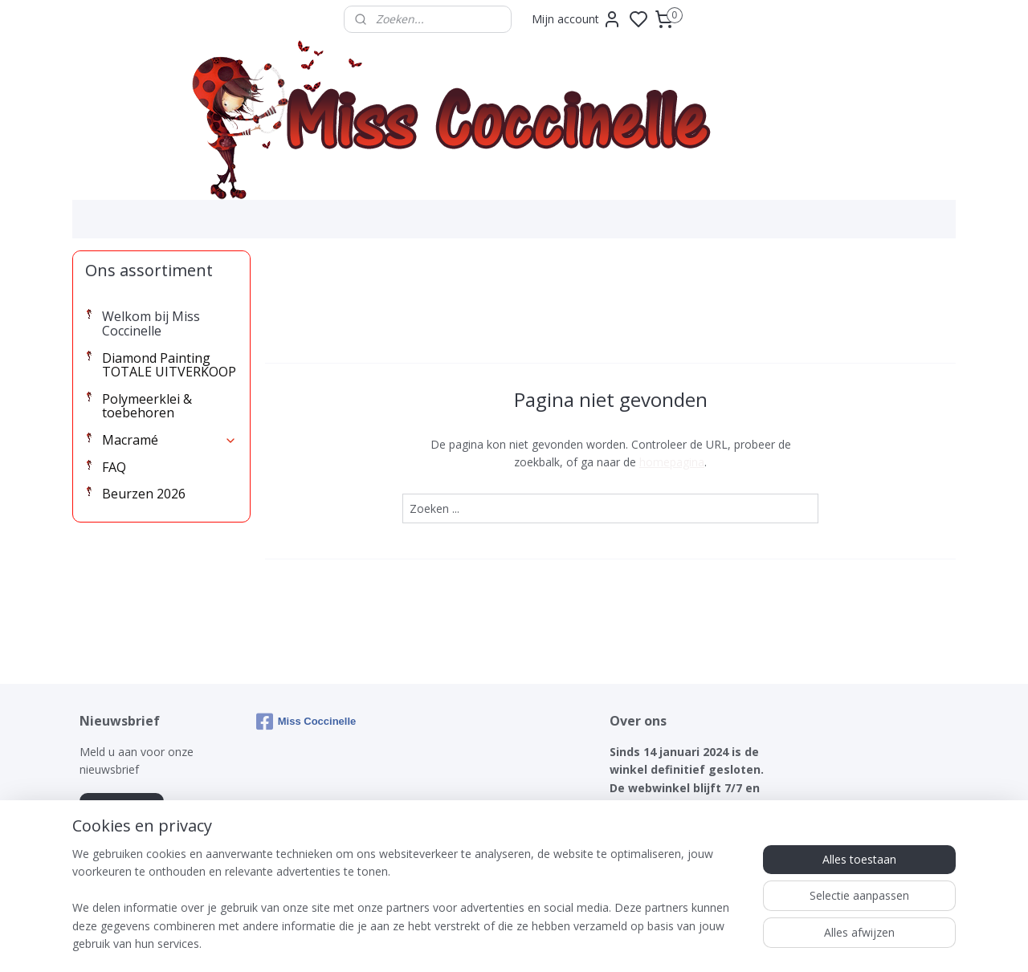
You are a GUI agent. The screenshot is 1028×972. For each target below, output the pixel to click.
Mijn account (577, 19)
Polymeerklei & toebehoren (147, 406)
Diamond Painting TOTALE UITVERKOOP (169, 365)
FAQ (114, 467)
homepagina (671, 462)
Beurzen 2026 (144, 493)
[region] (408, 908)
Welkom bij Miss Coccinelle (151, 323)
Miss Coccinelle (306, 721)
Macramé (169, 440)
